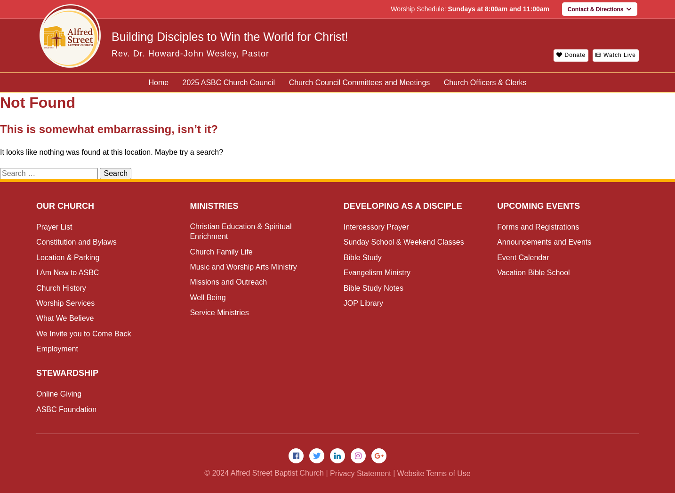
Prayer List (54, 227)
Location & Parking (67, 258)
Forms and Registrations (538, 227)
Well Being (207, 298)
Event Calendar (523, 258)
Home (158, 83)
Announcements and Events (544, 242)
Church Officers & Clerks (485, 83)
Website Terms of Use (434, 473)
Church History (61, 288)
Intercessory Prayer (376, 227)
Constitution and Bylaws (76, 242)
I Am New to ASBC (67, 273)
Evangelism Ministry (377, 273)
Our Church (65, 206)
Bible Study (363, 258)
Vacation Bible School (533, 273)
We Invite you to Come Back (83, 334)
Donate (571, 55)
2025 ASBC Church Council (229, 83)
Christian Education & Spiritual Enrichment (240, 231)
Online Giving (58, 394)
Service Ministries (219, 313)
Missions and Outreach (228, 282)
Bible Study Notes (373, 288)
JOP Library (363, 303)
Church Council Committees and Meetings (359, 83)
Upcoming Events (538, 206)
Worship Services (65, 303)
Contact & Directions (600, 9)
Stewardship (67, 373)
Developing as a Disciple (403, 206)
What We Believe (65, 318)
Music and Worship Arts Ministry (243, 267)
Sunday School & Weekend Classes (404, 242)
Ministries (214, 206)
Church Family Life (221, 252)
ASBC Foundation (66, 409)
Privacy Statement (360, 473)
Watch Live (615, 55)
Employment (57, 349)
